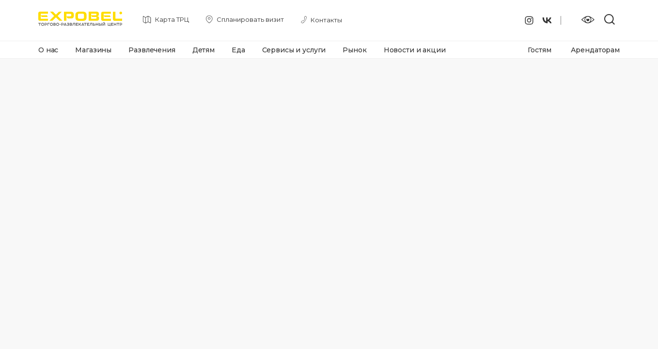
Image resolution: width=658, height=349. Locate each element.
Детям (203, 50)
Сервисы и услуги (294, 50)
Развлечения (151, 50)
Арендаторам (595, 50)
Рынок (354, 50)
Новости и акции (415, 50)
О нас (48, 50)
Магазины (93, 50)
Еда (238, 50)
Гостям (539, 50)
